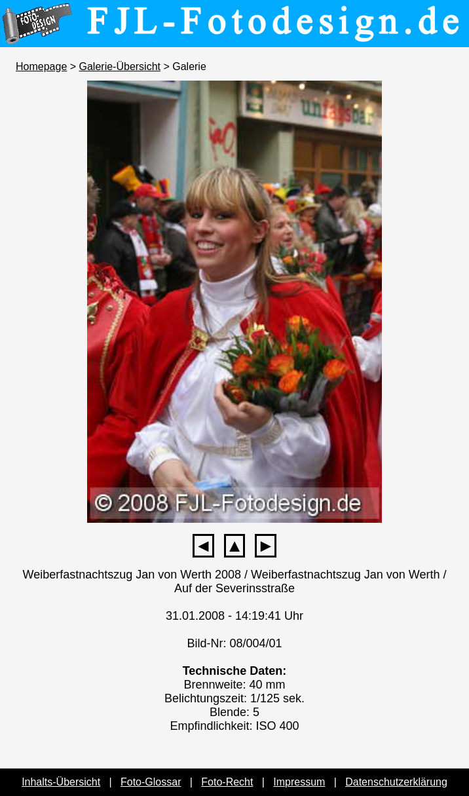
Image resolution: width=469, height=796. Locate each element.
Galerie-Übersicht (119, 66)
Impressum (299, 781)
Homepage (41, 66)
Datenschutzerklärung (396, 781)
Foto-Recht (227, 781)
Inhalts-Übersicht (61, 781)
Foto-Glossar (151, 781)
